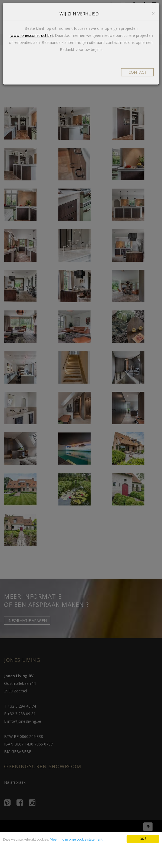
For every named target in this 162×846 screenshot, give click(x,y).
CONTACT (137, 72)
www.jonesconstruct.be (31, 35)
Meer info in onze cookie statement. (77, 839)
